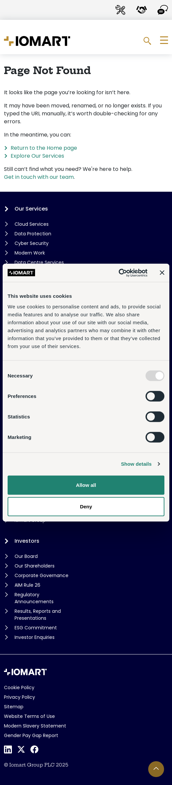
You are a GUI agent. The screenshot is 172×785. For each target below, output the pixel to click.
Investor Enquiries (35, 637)
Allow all (86, 485)
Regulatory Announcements (34, 598)
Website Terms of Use (29, 716)
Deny (86, 506)
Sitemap (13, 706)
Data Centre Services (39, 262)
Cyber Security (32, 243)
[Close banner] (162, 272)
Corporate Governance (41, 575)
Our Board (26, 556)
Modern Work (30, 253)
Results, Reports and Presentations (38, 614)
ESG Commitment (36, 627)
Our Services (31, 209)
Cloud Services (32, 224)
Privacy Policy (19, 697)
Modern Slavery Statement (35, 726)
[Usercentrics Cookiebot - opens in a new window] (119, 272)
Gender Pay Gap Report (31, 735)
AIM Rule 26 (27, 585)
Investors (27, 541)
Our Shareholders (35, 566)
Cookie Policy (19, 687)
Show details (136, 464)
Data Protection (33, 233)
